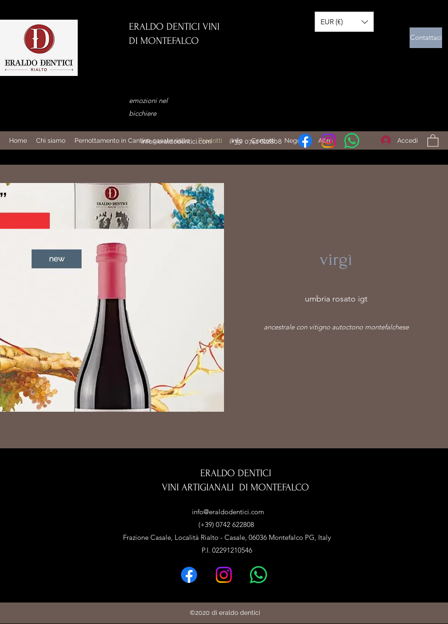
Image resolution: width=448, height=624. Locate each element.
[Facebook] (305, 140)
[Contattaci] (426, 37)
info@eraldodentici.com (176, 141)
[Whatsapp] (351, 140)
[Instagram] (328, 140)
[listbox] (344, 21)
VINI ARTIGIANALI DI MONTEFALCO (235, 487)
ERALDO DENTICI (235, 473)
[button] (432, 140)
